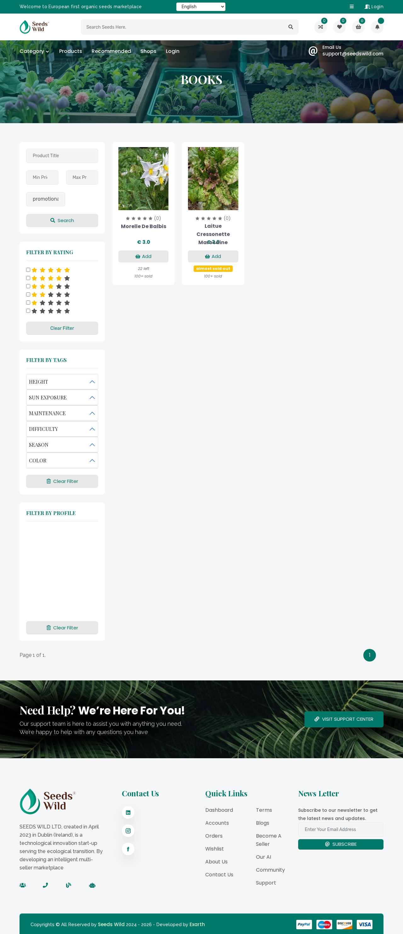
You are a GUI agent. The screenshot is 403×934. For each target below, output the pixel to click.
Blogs (262, 823)
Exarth (197, 924)
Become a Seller (268, 840)
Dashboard (219, 810)
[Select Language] (200, 7)
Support (266, 882)
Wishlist (214, 848)
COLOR (37, 460)
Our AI (263, 857)
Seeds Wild (111, 924)
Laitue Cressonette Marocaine (213, 234)
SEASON (38, 444)
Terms (264, 810)
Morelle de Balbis (143, 226)
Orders (214, 835)
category (32, 51)
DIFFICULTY (43, 429)
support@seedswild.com (352, 53)
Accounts (217, 823)
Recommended (111, 51)
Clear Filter (62, 328)
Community (270, 870)
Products (70, 51)
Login (374, 6)
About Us (216, 861)
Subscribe (341, 844)
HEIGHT (38, 381)
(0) (157, 218)
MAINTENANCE (47, 413)
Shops (148, 51)
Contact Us (219, 874)
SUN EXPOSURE (48, 397)
